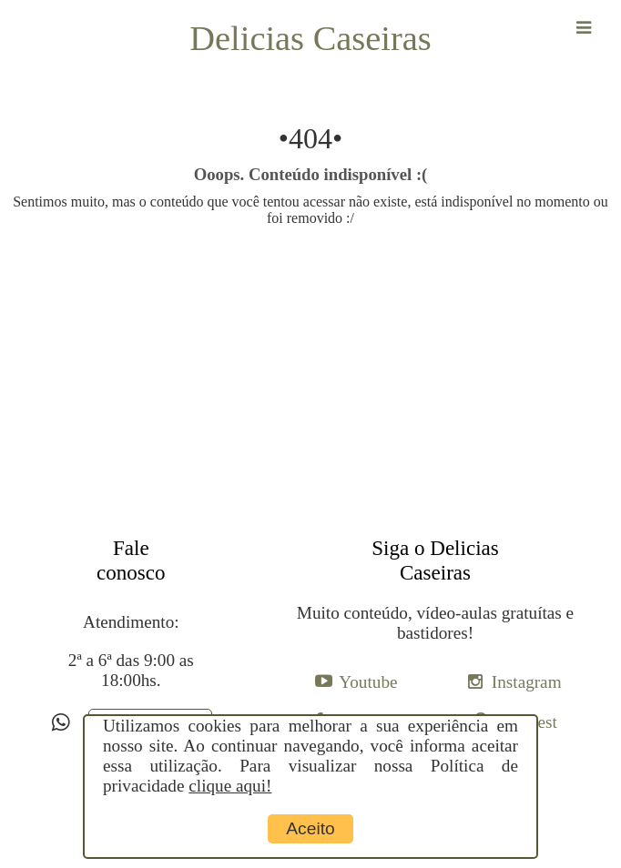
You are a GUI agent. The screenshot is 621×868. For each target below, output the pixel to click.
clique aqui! (229, 785)
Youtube (368, 681)
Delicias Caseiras (310, 38)
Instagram (527, 681)
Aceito (310, 828)
